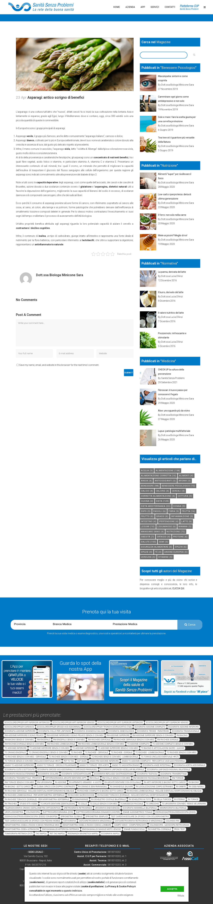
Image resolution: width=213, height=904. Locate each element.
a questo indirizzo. (72, 890)
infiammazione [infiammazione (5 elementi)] (182, 516)
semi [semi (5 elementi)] (163, 541)
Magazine (163, 42)
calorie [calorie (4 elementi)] (162, 491)
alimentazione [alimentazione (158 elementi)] (168, 470)
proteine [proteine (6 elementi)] (180, 536)
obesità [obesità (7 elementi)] (147, 536)
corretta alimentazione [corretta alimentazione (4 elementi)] (158, 496)
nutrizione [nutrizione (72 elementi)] (176, 531)
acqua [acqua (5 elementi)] (147, 470)
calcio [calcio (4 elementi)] (147, 491)
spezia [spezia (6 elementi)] (181, 547)
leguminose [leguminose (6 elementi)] (166, 526)
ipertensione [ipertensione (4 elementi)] (169, 521)
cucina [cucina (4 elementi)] (147, 501)
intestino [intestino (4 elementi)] (148, 521)
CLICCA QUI (178, 588)
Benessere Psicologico (178, 68)
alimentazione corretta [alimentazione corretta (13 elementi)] (158, 475)
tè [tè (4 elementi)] (158, 552)
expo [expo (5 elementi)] (146, 511)
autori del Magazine (177, 571)
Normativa (169, 263)
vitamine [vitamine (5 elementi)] (165, 557)
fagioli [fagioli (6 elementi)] (159, 511)
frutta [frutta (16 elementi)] (188, 511)
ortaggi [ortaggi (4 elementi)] (163, 536)
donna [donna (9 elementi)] (179, 506)
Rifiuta (181, 895)
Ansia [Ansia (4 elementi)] (146, 480)
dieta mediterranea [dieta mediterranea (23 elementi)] (156, 506)
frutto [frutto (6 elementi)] (147, 516)
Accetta (172, 889)
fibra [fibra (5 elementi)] (174, 511)
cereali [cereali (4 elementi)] (178, 491)
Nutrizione (169, 165)
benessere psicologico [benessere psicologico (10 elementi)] (178, 486)
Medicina (168, 361)
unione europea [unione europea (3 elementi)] (176, 552)
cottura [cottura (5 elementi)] (185, 496)
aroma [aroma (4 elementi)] (185, 480)
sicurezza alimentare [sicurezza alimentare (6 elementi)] (156, 547)
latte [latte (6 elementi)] (186, 521)
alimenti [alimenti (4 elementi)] (186, 475)
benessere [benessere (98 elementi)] (150, 486)
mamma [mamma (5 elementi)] (185, 526)
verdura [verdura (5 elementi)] (148, 557)
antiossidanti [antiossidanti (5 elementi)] (165, 480)
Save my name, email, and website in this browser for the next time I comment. (59, 365)
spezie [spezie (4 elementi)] (146, 552)
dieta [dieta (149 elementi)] (162, 501)
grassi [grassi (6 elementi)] (162, 516)
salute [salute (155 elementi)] (148, 541)
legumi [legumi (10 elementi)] (148, 526)
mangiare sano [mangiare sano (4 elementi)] (152, 531)
